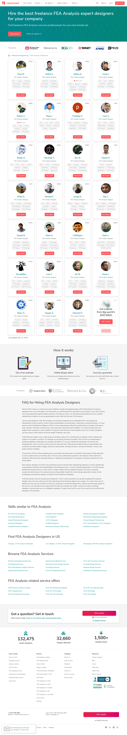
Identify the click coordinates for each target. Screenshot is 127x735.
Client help (95, 667)
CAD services (13, 667)
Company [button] (67, 654)
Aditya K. (77, 74)
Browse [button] (39, 654)
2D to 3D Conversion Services (94, 561)
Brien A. (21, 313)
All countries (40, 698)
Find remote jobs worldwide (45, 671)
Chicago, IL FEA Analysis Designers (20, 544)
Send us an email (32, 618)
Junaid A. (77, 197)
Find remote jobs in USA (44, 674)
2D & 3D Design (89, 591)
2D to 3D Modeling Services (55, 570)
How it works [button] (13, 654)
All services (12, 681)
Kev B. (78, 158)
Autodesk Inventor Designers (18, 526)
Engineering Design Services (18, 570)
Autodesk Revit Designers (55, 514)
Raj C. (106, 197)
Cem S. (106, 116)
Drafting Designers (52, 523)
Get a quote (120, 3)
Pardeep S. (78, 116)
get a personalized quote (51, 618)
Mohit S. (49, 74)
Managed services (14, 660)
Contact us (67, 671)
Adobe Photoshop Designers (18, 520)
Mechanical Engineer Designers (94, 514)
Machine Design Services (92, 567)
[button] (38, 3)
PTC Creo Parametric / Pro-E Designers (97, 523)
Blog (93, 660)
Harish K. (106, 158)
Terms (45, 727)
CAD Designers (51, 517)
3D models (40, 677)
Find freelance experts (43, 657)
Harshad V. (49, 158)
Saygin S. (49, 313)
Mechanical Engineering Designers (95, 517)
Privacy (39, 727)
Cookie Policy (25, 730)
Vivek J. (105, 74)
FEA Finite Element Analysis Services (21, 567)
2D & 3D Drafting (89, 594)
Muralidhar (21, 274)
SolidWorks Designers (91, 526)
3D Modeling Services (15, 564)
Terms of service (69, 674)
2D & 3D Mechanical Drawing (18, 594)
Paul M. (21, 74)
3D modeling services (15, 671)
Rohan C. (21, 116)
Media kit (67, 664)
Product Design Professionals (93, 520)
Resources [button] (95, 654)
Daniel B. (21, 236)
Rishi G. (49, 236)
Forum (94, 664)
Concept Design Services (92, 564)
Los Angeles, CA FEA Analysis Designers (60, 544)
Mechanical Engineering (20, 55)
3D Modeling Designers (16, 517)
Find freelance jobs (42, 660)
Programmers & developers (17, 674)
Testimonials (68, 667)
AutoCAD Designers (15, 523)
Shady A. (21, 158)
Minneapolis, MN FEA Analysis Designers (97, 544)
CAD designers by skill (43, 681)
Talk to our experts (33, 34)
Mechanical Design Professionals (57, 526)
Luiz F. (49, 274)
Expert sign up (96, 674)
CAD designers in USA (44, 684)
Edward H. (78, 313)
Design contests (14, 664)
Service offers (41, 664)
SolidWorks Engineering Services (95, 570)
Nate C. (105, 236)
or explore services (99, 620)
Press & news (68, 660)
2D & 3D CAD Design (53, 591)
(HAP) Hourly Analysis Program (19, 588)
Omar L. (106, 274)
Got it (7, 729)
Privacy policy (68, 677)
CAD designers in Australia (45, 694)
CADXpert (77, 236)
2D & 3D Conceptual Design (93, 588)
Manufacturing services (16, 677)
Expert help (95, 671)
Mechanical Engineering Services (19, 561)
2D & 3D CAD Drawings (54, 594)
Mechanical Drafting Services (56, 561)
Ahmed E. (49, 197)
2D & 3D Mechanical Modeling (56, 588)
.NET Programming (15, 591)
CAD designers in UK (43, 691)
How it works (13, 657)
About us (67, 657)
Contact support (97, 657)
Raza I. (49, 116)
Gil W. (78, 274)
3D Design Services (53, 567)
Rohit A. (21, 197)
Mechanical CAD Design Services (57, 564)
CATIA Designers (52, 520)
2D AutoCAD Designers (16, 514)
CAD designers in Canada (44, 688)
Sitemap (39, 701)
